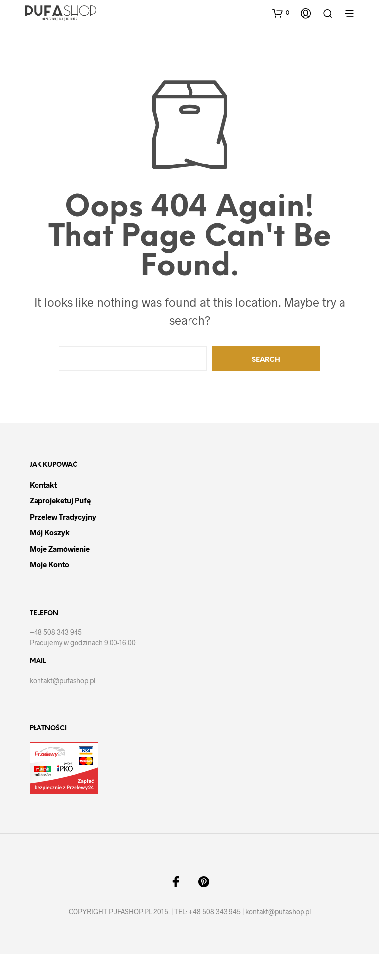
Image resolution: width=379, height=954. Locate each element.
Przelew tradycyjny (63, 516)
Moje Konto (49, 564)
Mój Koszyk (50, 532)
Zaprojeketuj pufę (60, 500)
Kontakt (43, 484)
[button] (280, 13)
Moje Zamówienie (60, 548)
